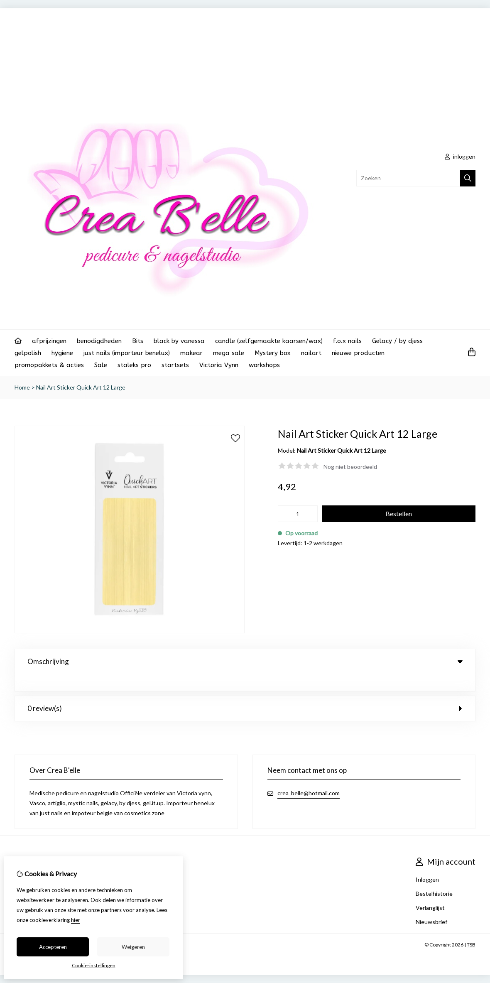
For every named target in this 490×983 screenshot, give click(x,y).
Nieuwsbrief (431, 904)
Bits (137, 341)
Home (22, 387)
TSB (471, 927)
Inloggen (427, 862)
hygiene (62, 353)
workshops (264, 365)
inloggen (460, 156)
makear (191, 353)
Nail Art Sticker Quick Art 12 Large (80, 387)
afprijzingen (49, 341)
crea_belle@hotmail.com (308, 776)
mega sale (228, 353)
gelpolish (28, 353)
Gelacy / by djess (397, 341)
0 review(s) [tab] (245, 691)
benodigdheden (99, 341)
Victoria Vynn (218, 365)
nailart (311, 353)
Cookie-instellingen (93, 965)
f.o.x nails (347, 341)
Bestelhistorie (434, 876)
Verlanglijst (430, 890)
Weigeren (133, 947)
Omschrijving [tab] (245, 661)
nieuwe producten (358, 353)
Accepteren (53, 947)
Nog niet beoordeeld (350, 466)
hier (75, 920)
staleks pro (134, 365)
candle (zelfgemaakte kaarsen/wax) (269, 341)
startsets (175, 365)
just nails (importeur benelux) (126, 353)
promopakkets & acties (49, 365)
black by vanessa (179, 341)
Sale (100, 365)
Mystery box (273, 353)
